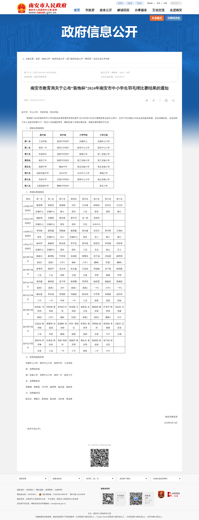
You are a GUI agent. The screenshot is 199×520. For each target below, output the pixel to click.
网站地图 (39, 490)
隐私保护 (20, 490)
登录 (158, 3)
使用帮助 (49, 490)
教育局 (88, 59)
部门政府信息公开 (75, 59)
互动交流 (158, 10)
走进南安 (176, 10)
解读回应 (123, 10)
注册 (165, 3)
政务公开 (106, 10)
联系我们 (30, 490)
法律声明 (58, 490)
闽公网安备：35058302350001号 (53, 494)
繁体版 (150, 3)
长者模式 (157, 18)
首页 (77, 10)
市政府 (139, 3)
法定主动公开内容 (101, 59)
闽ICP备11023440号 (77, 494)
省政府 (129, 3)
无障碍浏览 (173, 18)
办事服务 (141, 10)
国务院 (120, 3)
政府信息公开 (58, 59)
